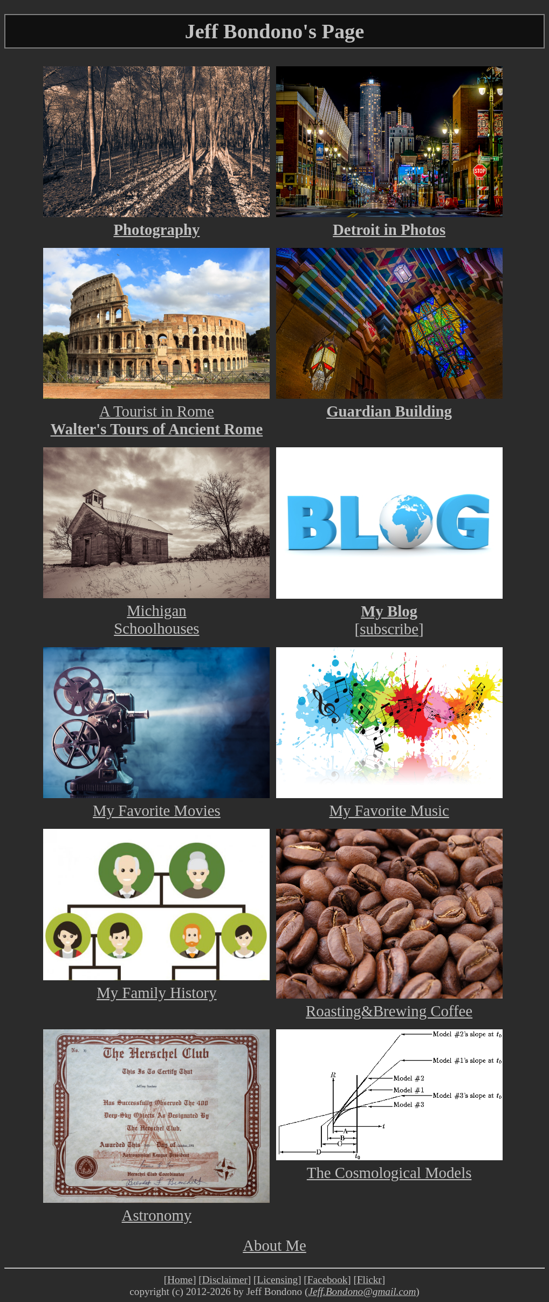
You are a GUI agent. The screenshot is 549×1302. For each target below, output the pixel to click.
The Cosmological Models (389, 1163)
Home (180, 1279)
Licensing (277, 1279)
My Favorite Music (389, 801)
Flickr (369, 1279)
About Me (274, 1245)
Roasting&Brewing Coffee (389, 1002)
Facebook (327, 1279)
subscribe (389, 629)
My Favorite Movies (156, 801)
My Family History (156, 983)
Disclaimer (225, 1279)
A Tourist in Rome (156, 402)
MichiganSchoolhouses (156, 610)
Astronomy (156, 1206)
